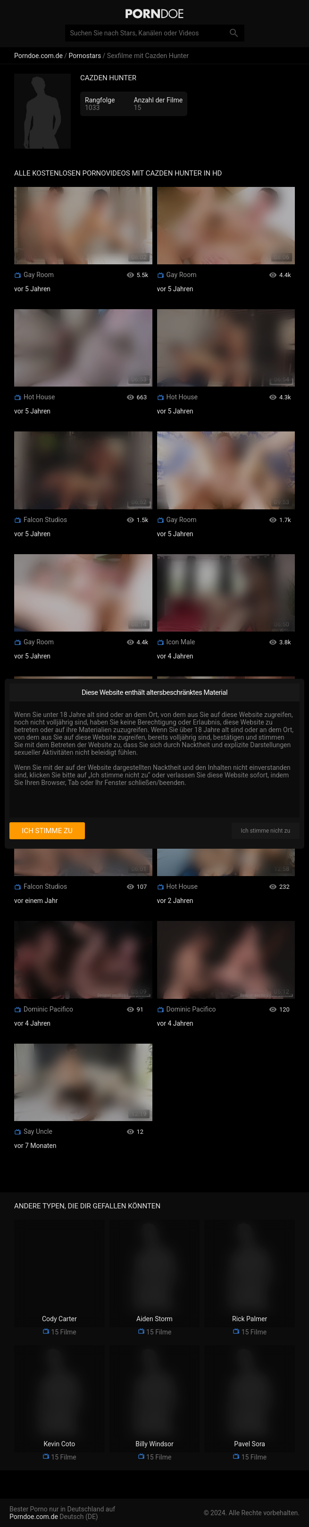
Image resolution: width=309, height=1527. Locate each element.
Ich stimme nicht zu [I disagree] (265, 830)
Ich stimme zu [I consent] (47, 831)
